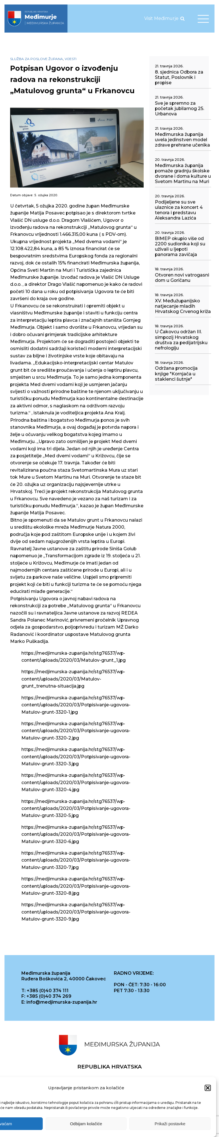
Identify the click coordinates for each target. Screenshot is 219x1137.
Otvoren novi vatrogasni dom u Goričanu (182, 277)
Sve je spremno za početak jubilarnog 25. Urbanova (179, 109)
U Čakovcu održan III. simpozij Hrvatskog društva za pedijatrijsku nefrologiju (181, 339)
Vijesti (70, 59)
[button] (208, 1089)
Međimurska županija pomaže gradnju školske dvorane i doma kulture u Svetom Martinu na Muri (183, 173)
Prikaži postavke (170, 1124)
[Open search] (182, 18)
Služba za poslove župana (36, 59)
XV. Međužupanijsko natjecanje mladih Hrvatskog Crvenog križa (183, 306)
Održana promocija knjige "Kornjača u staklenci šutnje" (176, 374)
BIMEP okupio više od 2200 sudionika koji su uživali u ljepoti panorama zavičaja (180, 246)
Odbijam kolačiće (86, 1124)
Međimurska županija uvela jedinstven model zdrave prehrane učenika (182, 140)
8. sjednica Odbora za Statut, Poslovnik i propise (179, 77)
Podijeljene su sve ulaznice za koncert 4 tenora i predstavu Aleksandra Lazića (179, 210)
